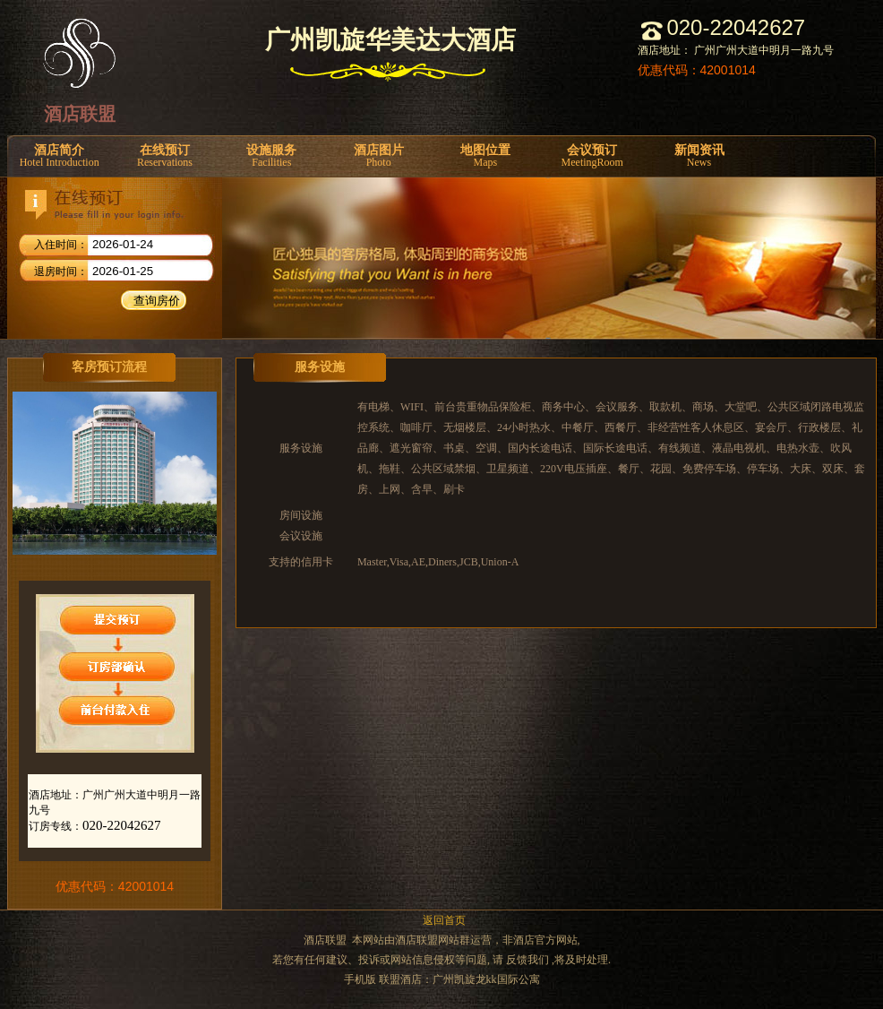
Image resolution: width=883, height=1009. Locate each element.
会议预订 (592, 156)
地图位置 (485, 156)
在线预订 (164, 156)
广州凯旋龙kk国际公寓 (486, 979)
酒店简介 (59, 156)
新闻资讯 (699, 156)
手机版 (360, 979)
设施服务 (272, 156)
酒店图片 (378, 156)
